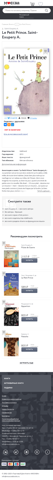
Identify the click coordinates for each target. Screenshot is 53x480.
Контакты (6, 416)
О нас (4, 396)
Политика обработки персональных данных (11, 420)
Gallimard (23, 151)
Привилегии (7, 412)
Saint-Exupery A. (10, 28)
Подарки (8, 388)
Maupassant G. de (27, 304)
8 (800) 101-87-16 (26, 428)
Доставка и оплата (9, 402)
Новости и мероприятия (11, 399)
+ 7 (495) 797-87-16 (13, 428)
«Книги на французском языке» (25, 221)
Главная (5, 24)
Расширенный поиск (24, 16)
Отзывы (5, 406)
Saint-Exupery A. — (19, 209)
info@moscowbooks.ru (11, 476)
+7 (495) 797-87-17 (12, 439)
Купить (29, 260)
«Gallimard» (19, 218)
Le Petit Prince (27, 277)
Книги (11, 24)
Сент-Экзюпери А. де (28, 275)
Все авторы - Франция (13, 212)
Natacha (24, 336)
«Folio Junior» (16, 215)
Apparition (25, 306)
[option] (26, 255)
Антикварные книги (14, 383)
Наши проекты (8, 409)
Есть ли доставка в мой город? (16, 134)
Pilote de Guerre (28, 247)
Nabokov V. (25, 334)
